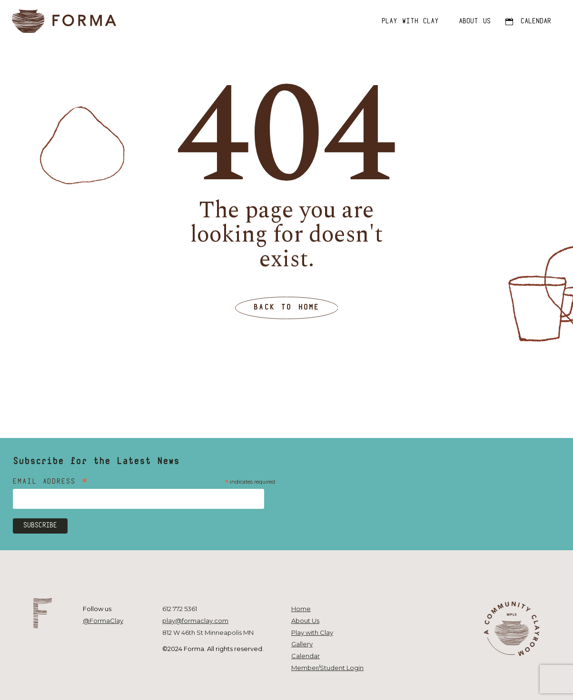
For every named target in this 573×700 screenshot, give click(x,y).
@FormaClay (103, 620)
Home (301, 608)
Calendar (305, 656)
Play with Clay (312, 632)
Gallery (302, 644)
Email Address (51, 482)
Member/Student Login (327, 667)
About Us (305, 620)
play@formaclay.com (195, 620)
